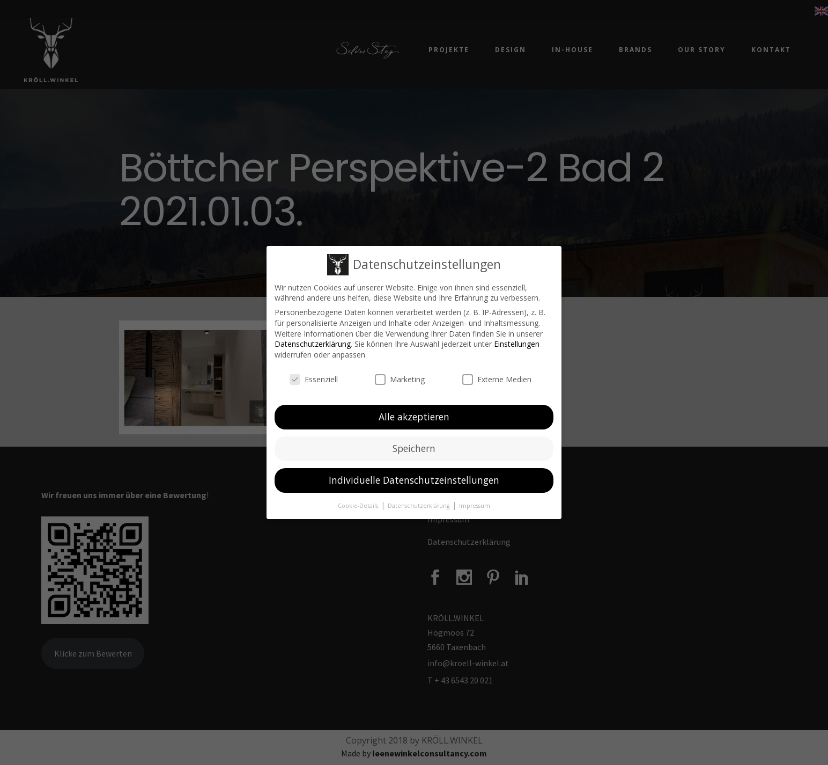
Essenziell (314, 379)
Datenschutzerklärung (313, 344)
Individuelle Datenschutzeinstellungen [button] (414, 479)
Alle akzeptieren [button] (414, 416)
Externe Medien (496, 379)
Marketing (400, 379)
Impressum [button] (474, 505)
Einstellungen (516, 344)
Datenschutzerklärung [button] (419, 505)
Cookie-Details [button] (359, 505)
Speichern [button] (414, 448)
